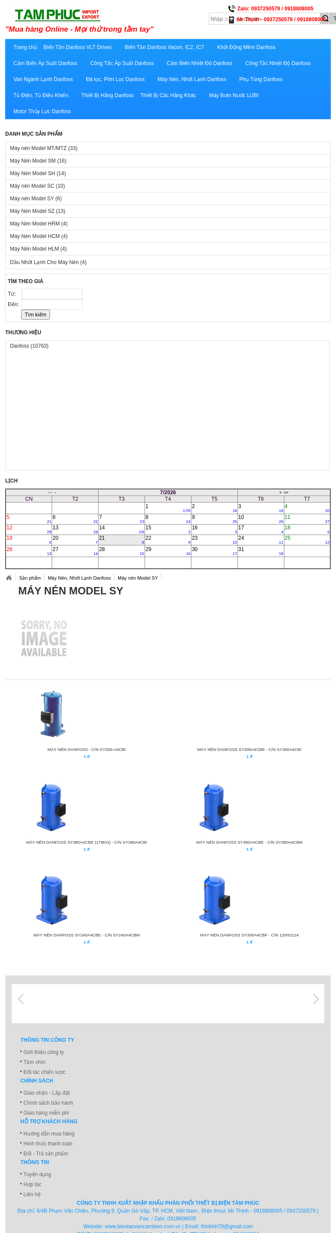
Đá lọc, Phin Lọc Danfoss (115, 79)
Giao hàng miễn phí (46, 1113)
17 (260, 529)
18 (307, 529)
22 (168, 540)
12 (29, 529)
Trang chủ (25, 47)
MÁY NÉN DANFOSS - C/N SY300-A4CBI (86, 749)
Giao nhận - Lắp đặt (46, 1093)
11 (307, 519)
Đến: (14, 304)
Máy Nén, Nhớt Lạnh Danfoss (192, 79)
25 (307, 540)
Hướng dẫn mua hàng (48, 1134)
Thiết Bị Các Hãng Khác (168, 95)
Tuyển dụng (37, 1174)
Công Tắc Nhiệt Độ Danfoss (277, 63)
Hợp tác (32, 1184)
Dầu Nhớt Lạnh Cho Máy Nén (48, 262)
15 (168, 529)
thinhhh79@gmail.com (227, 1226)
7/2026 (168, 492)
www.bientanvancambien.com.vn (143, 1226)
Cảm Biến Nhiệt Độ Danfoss (199, 63)
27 (75, 551)
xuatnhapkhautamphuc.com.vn (113, 20)
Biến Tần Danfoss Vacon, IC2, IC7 (164, 47)
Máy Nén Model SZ (37, 211)
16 (214, 529)
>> (286, 492)
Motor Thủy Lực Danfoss (42, 111)
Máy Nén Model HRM (39, 224)
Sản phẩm (30, 578)
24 (260, 540)
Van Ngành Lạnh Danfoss (43, 79)
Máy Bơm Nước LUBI (234, 95)
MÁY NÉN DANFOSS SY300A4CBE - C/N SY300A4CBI (250, 749)
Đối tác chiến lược (44, 1072)
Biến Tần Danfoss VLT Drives (77, 47)
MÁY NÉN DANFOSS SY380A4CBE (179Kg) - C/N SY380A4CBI (86, 842)
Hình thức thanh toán (47, 1144)
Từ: (12, 294)
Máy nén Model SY (36, 199)
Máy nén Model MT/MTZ (43, 148)
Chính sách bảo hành (48, 1103)
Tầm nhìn (34, 1062)
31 (260, 551)
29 (168, 551)
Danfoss (29, 346)
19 (29, 540)
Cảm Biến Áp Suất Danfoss (45, 63)
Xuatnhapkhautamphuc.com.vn (8, 577)
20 (75, 540)
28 (121, 551)
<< (50, 492)
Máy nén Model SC (37, 186)
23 (214, 540)
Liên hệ (32, 1194)
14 (121, 529)
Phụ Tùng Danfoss (261, 79)
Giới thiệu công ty (43, 1052)
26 (29, 551)
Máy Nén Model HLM (38, 249)
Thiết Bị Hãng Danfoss (107, 95)
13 (75, 529)
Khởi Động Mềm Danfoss (246, 47)
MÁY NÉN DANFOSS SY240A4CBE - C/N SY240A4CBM (86, 935)
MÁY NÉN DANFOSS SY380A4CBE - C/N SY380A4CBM (249, 842)
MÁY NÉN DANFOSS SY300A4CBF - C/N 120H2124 (249, 935)
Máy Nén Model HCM (39, 236)
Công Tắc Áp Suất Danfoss (122, 63)
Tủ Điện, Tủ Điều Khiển (40, 95)
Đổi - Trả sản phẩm (45, 1154)
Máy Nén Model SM (38, 161)
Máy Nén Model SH (38, 173)
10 (260, 519)
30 (214, 551)
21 (121, 540)
